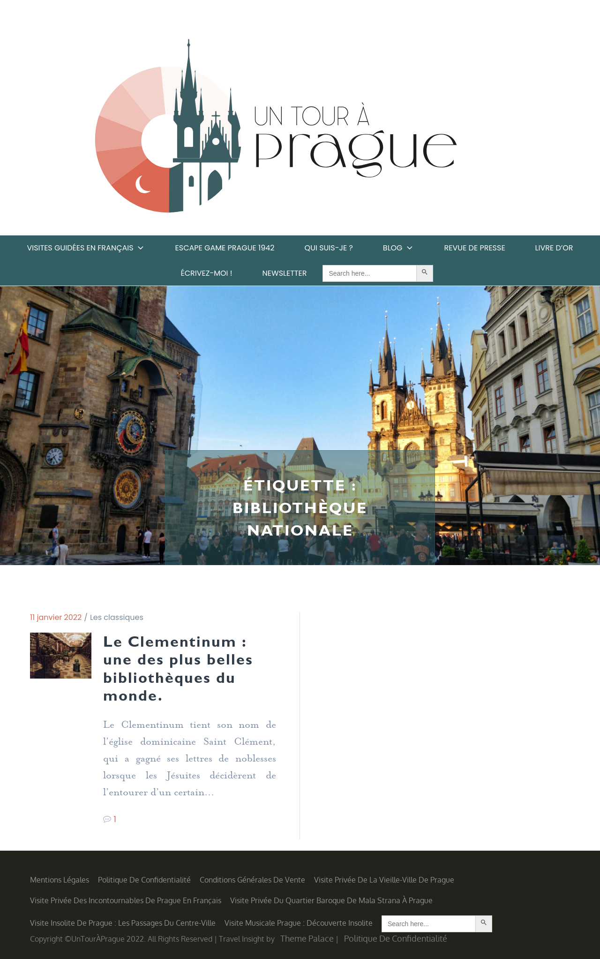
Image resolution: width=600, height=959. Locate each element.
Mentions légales (59, 879)
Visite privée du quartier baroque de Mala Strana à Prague (331, 900)
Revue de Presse (474, 247)
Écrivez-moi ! (206, 273)
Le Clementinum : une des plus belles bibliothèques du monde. (178, 668)
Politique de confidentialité (144, 879)
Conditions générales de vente (252, 879)
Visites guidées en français (86, 247)
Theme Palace (307, 938)
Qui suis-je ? (329, 247)
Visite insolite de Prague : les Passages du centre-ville (123, 923)
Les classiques (116, 617)
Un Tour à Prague (276, 129)
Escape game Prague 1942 (225, 247)
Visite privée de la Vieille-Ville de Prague (384, 879)
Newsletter (284, 273)
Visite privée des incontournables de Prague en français (125, 900)
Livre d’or (554, 247)
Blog (398, 247)
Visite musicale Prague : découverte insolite (299, 923)
